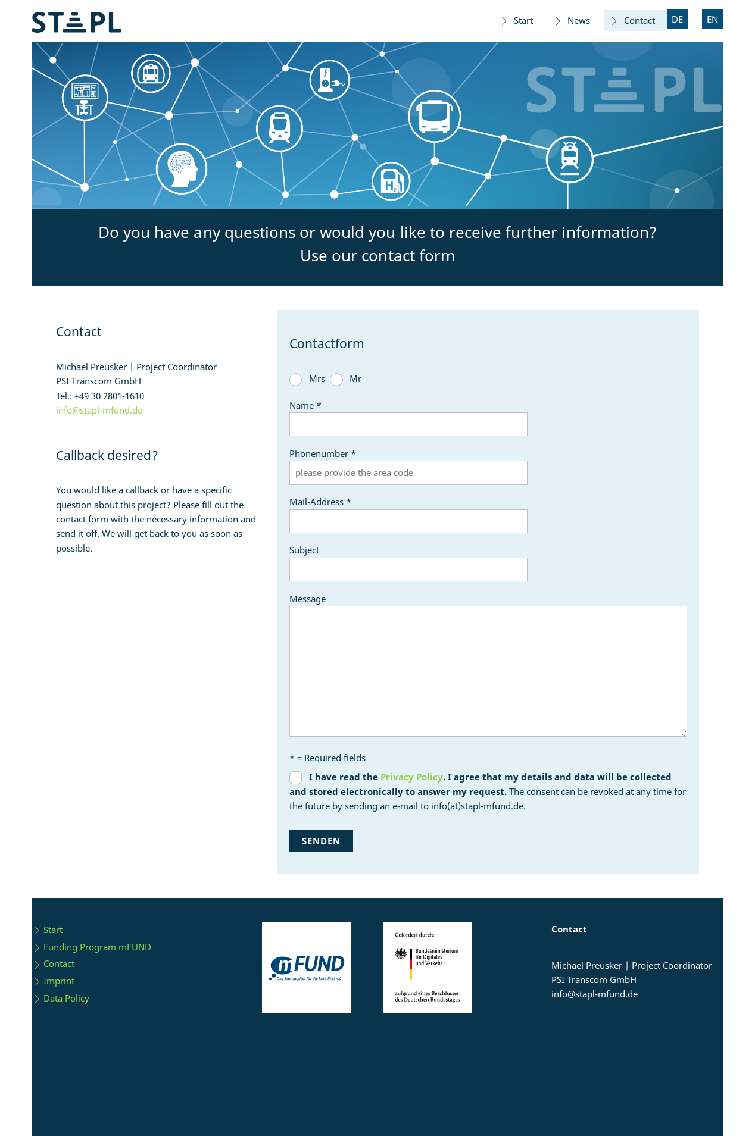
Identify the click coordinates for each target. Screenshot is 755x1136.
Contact (632, 20)
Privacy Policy (411, 777)
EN (712, 19)
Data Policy (60, 998)
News (571, 20)
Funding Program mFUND (91, 947)
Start (516, 20)
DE (677, 19)
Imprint (53, 981)
